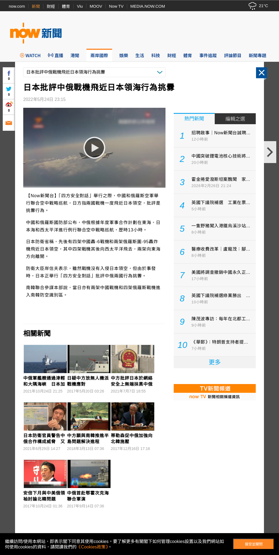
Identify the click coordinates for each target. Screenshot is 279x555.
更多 (215, 362)
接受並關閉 (254, 544)
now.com (17, 6)
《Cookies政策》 (92, 547)
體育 (66, 6)
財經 (51, 6)
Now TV (116, 6)
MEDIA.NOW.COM (147, 6)
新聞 (36, 6)
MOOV (96, 6)
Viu (80, 6)
